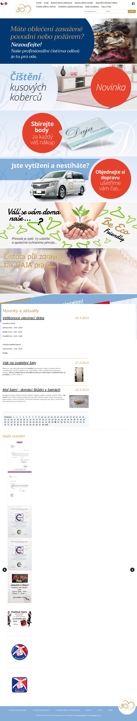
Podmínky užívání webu (41, 710)
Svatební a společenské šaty (70, 6)
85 (33, 424)
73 (77, 422)
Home (39, 2)
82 (24, 424)
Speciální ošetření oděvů (106, 2)
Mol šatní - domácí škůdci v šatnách (31, 390)
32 (30, 419)
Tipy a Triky (106, 6)
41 (59, 419)
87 (40, 424)
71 (71, 422)
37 (46, 419)
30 (24, 419)
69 (65, 422)
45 (71, 419)
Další (46, 424)
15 (58, 417)
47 (77, 419)
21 (77, 417)
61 (40, 422)
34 (37, 419)
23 (83, 417)
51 (8, 422)
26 (11, 419)
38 (49, 419)
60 (37, 422)
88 (43, 424)
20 (74, 417)
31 (27, 419)
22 (80, 417)
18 (67, 417)
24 (5, 419)
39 (52, 419)
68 (61, 422)
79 (15, 424)
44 (68, 419)
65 (52, 422)
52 (11, 422)
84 (30, 424)
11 (45, 417)
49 (84, 419)
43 (65, 419)
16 (61, 417)
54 (18, 422)
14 (55, 417)
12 (48, 417)
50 (5, 422)
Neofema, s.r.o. (96, 715)
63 (46, 422)
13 (52, 417)
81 (21, 424)
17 (64, 417)
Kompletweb (81, 715)
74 (80, 422)
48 (81, 419)
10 (42, 417)
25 (8, 419)
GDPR (111, 710)
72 (74, 422)
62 (43, 422)
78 (11, 424)
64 (49, 422)
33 (33, 419)
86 (37, 424)
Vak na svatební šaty (19, 363)
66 (55, 422)
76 (5, 424)
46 (74, 419)
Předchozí (8, 417)
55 (21, 422)
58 (30, 422)
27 (15, 419)
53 (15, 422)
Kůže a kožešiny (92, 6)
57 (27, 422)
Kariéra (89, 710)
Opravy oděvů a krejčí (84, 2)
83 (27, 424)
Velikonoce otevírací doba (23, 318)
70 (68, 422)
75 (83, 422)
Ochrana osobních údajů (17, 710)
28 (18, 419)
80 (18, 424)
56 (24, 422)
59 (33, 422)
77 (8, 424)
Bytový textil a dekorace (61, 2)
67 (58, 422)
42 (62, 419)
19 (70, 417)
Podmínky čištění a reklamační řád (68, 710)
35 (40, 419)
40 (55, 419)
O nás (46, 2)
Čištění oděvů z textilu (46, 6)
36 (43, 419)
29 (21, 419)
